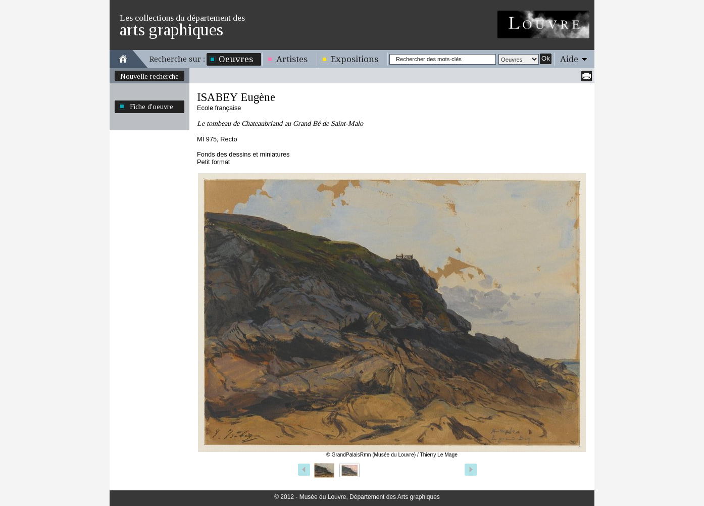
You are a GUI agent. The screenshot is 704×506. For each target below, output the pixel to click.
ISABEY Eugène (236, 97)
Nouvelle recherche (149, 76)
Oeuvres (236, 59)
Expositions (354, 59)
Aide (569, 59)
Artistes (292, 59)
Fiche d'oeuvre (151, 107)
